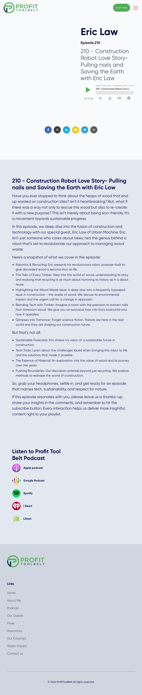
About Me (14, 600)
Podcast (13, 608)
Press (10, 623)
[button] (134, 8)
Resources (14, 631)
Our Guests (15, 615)
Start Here (121, 7)
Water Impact (17, 646)
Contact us (15, 653)
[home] (21, 7)
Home (11, 593)
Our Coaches (16, 638)
